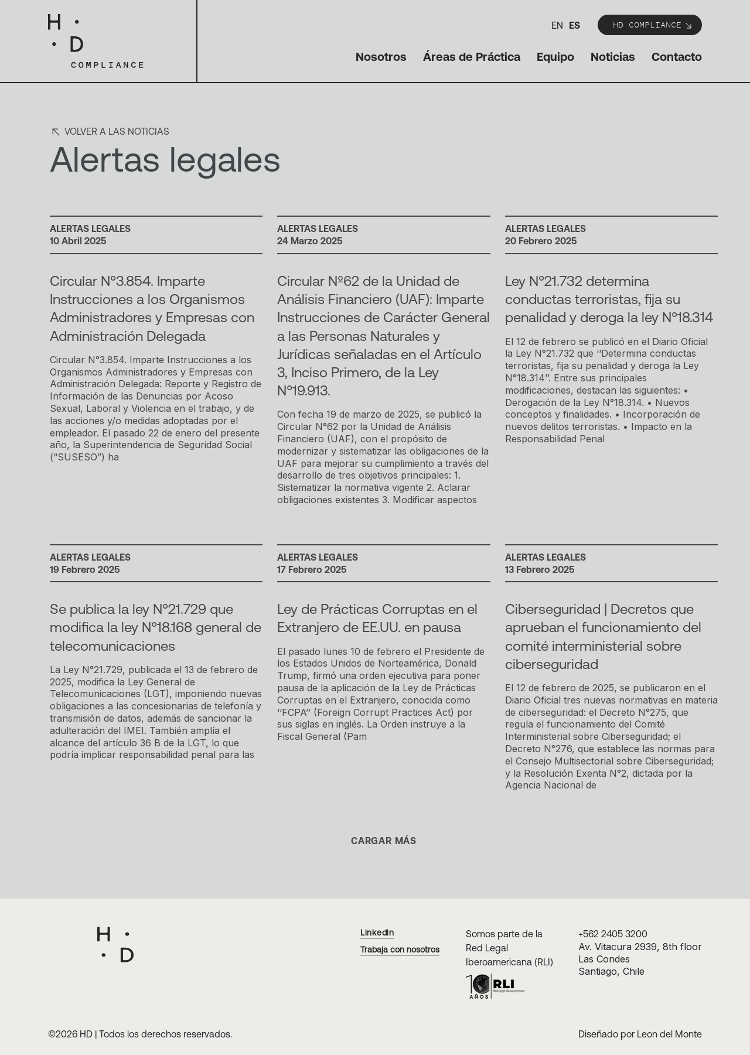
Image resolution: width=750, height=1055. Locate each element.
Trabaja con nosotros (399, 949)
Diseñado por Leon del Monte (640, 1034)
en (557, 25)
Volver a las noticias (109, 131)
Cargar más (384, 840)
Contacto (677, 56)
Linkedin (377, 932)
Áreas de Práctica (471, 56)
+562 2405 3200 (612, 933)
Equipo (555, 56)
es (574, 25)
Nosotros (381, 56)
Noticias (613, 56)
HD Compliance (653, 24)
